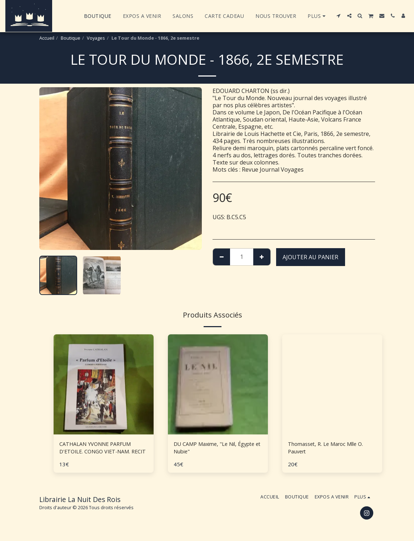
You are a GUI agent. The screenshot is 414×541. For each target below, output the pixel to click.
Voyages (96, 38)
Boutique (70, 38)
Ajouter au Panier (310, 257)
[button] (339, 15)
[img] (104, 384)
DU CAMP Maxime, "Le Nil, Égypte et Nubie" (209, 449)
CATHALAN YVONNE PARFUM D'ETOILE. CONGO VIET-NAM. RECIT (99, 449)
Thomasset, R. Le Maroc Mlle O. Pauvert (330, 449)
